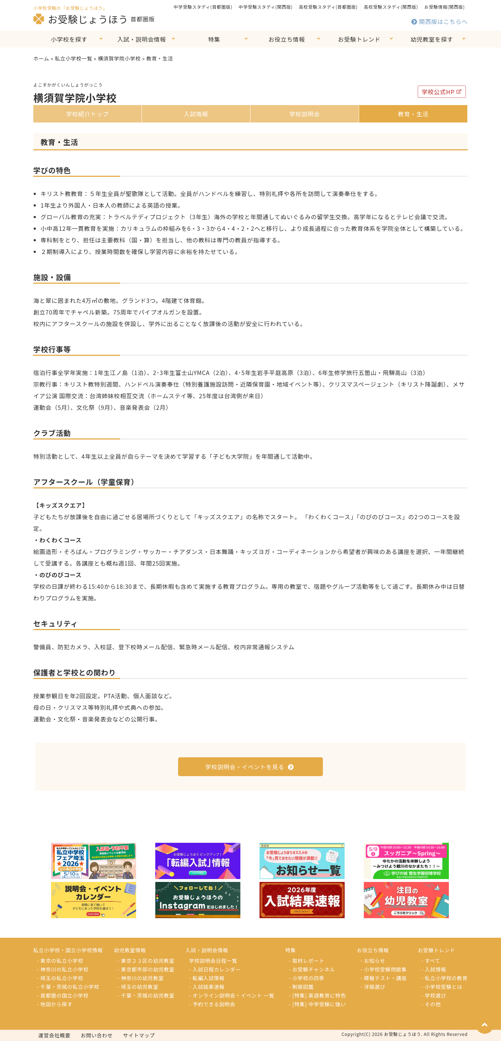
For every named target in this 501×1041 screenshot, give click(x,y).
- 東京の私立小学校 (60, 960)
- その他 (431, 1004)
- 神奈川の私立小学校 (63, 969)
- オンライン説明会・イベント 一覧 (231, 995)
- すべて (430, 960)
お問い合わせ (97, 1035)
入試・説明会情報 (141, 39)
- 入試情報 (433, 969)
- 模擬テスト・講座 (384, 978)
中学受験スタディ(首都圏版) (203, 7)
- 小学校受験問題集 (384, 969)
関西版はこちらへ (439, 21)
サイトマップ (139, 1035)
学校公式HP (442, 91)
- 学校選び (433, 995)
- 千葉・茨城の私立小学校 (68, 986)
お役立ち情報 (287, 39)
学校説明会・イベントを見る (249, 766)
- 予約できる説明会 (212, 1004)
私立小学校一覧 (73, 58)
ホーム (41, 58)
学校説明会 (304, 113)
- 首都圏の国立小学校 (63, 995)
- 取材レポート (306, 960)
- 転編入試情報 (206, 978)
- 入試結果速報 (206, 986)
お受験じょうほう (80, 18)
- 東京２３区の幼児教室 (146, 960)
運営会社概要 (54, 1035)
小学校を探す (69, 39)
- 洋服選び (373, 986)
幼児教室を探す (432, 39)
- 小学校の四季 (306, 978)
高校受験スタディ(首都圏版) (328, 7)
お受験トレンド (359, 39)
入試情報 (196, 113)
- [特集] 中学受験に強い (317, 1004)
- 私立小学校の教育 (444, 978)
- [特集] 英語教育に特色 (317, 995)
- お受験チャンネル (312, 969)
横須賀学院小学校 (119, 58)
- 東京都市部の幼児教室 (146, 969)
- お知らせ (373, 960)
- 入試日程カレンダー (215, 969)
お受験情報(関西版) (444, 7)
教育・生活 (413, 113)
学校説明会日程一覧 (213, 960)
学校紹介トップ (87, 113)
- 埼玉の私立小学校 (60, 978)
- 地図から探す (54, 1004)
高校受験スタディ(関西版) (391, 7)
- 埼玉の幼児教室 (138, 986)
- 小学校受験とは (441, 986)
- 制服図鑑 (301, 986)
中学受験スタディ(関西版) (266, 7)
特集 (214, 39)
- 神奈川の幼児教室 (141, 978)
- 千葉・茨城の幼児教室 (146, 995)
